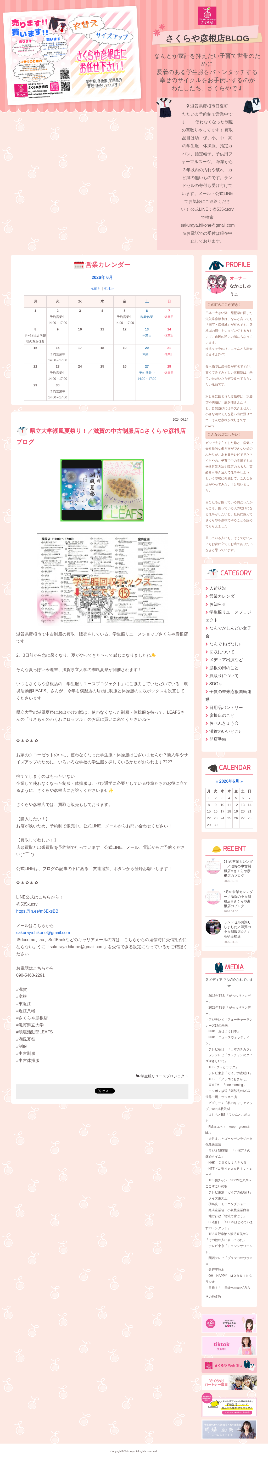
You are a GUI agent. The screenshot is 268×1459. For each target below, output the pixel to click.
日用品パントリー (226, 707)
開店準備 (217, 739)
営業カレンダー (224, 596)
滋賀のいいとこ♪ (225, 731)
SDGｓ (216, 684)
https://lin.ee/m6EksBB (37, 911)
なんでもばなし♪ (225, 644)
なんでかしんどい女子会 (228, 632)
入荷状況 (217, 588)
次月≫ (109, 288)
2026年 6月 (102, 277)
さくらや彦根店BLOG (207, 38)
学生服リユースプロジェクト (162, 1076)
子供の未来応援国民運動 (228, 695)
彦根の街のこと (224, 668)
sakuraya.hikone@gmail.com (43, 932)
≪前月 (96, 288)
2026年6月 (229, 781)
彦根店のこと (221, 715)
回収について (221, 652)
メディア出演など (226, 659)
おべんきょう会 (224, 723)
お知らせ (217, 604)
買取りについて (224, 675)
